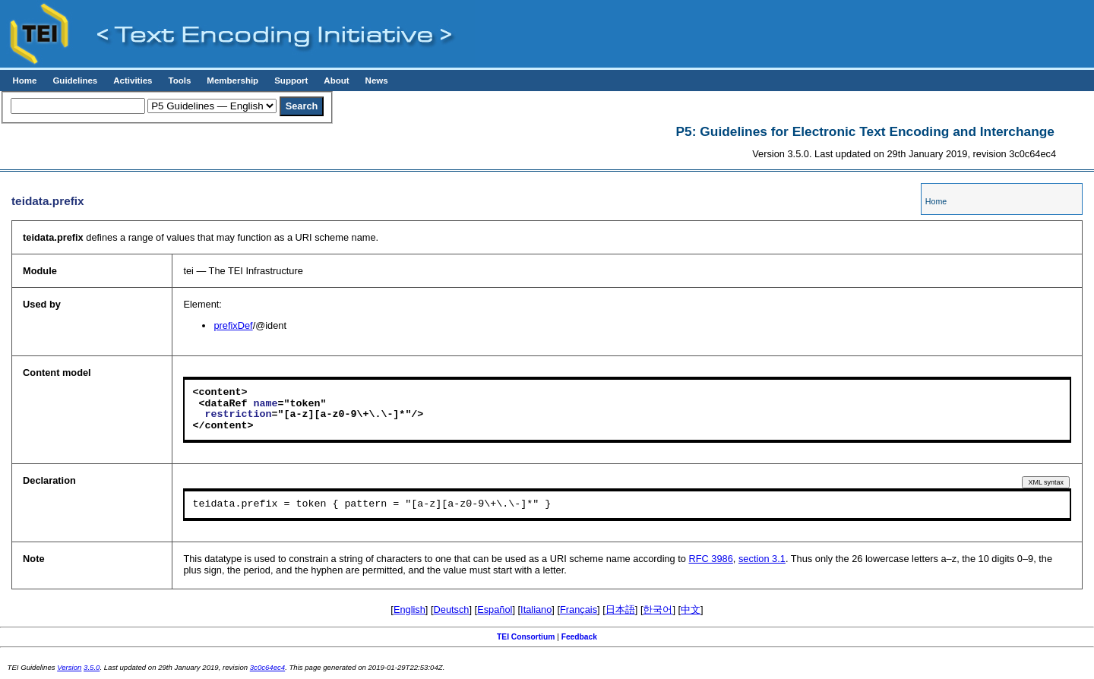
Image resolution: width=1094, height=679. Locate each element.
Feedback (579, 637)
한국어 (657, 609)
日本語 (620, 609)
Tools (179, 80)
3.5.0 (92, 667)
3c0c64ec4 (267, 667)
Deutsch (452, 609)
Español (494, 609)
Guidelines (74, 80)
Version (69, 667)
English (409, 609)
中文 (690, 609)
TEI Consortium (526, 637)
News (376, 80)
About (336, 80)
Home (24, 80)
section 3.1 (762, 558)
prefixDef (232, 325)
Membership (232, 80)
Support (291, 80)
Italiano (536, 609)
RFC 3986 (711, 558)
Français (578, 609)
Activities (132, 80)
